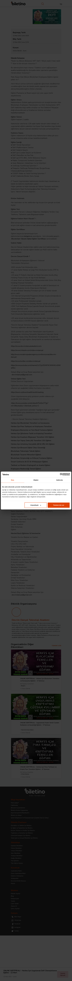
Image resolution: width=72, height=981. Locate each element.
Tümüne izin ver (58, 505)
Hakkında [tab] (59, 480)
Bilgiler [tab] (36, 480)
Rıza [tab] (12, 480)
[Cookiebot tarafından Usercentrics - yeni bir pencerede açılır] (61, 474)
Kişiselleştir (35, 505)
